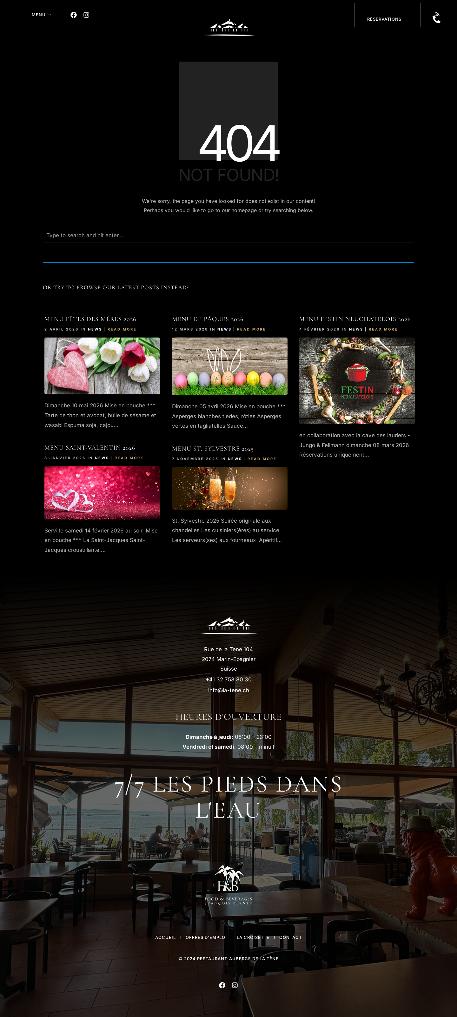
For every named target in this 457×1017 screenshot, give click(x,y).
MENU (39, 14)
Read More (122, 329)
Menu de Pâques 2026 (207, 319)
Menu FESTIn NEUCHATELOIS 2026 (355, 319)
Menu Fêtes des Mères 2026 (90, 319)
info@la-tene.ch (228, 690)
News (95, 329)
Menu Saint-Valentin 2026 (89, 448)
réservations (384, 19)
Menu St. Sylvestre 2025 (213, 448)
